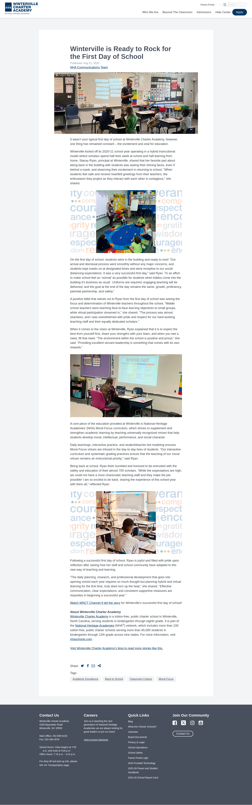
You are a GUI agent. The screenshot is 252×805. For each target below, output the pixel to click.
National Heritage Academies (94, 625)
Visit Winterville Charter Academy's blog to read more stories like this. (116, 648)
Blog (130, 721)
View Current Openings (96, 739)
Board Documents (137, 737)
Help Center (223, 12)
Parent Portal (207, 4)
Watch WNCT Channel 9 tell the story (95, 603)
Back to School (114, 679)
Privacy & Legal (136, 742)
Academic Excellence (85, 679)
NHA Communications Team (89, 67)
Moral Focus (166, 679)
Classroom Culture (141, 679)
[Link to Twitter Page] (183, 723)
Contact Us (183, 733)
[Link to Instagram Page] (192, 723)
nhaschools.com (81, 639)
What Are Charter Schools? (142, 726)
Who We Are (150, 12)
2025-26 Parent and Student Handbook (143, 770)
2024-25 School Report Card (143, 777)
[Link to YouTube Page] (201, 723)
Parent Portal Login (138, 758)
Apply (239, 12)
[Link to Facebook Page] (175, 723)
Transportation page (58, 765)
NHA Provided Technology (141, 763)
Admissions (204, 12)
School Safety (135, 752)
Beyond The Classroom (177, 12)
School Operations (137, 747)
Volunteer (133, 732)
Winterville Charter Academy (89, 616)
